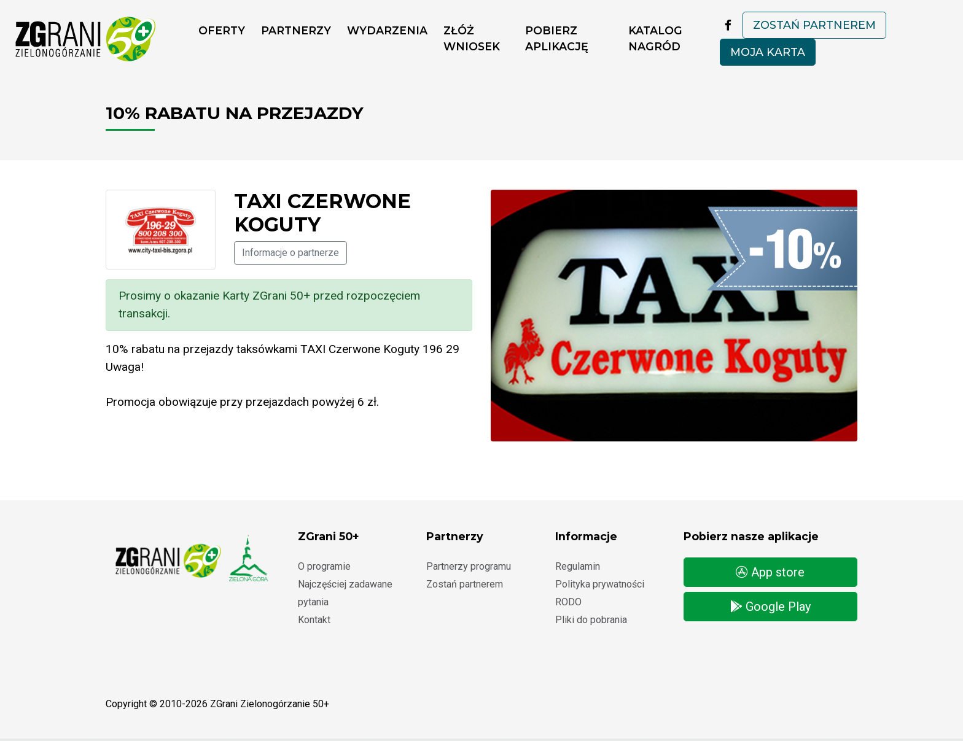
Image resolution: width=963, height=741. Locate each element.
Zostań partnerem (814, 24)
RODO (568, 602)
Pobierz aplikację (556, 38)
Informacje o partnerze (290, 252)
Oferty (221, 30)
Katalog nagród (655, 38)
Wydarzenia (387, 30)
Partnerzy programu (468, 566)
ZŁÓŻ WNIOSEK (471, 38)
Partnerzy (296, 30)
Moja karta (767, 51)
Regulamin (577, 566)
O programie (324, 566)
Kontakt (314, 620)
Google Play (770, 606)
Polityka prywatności (599, 584)
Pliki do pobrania (591, 620)
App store (770, 572)
